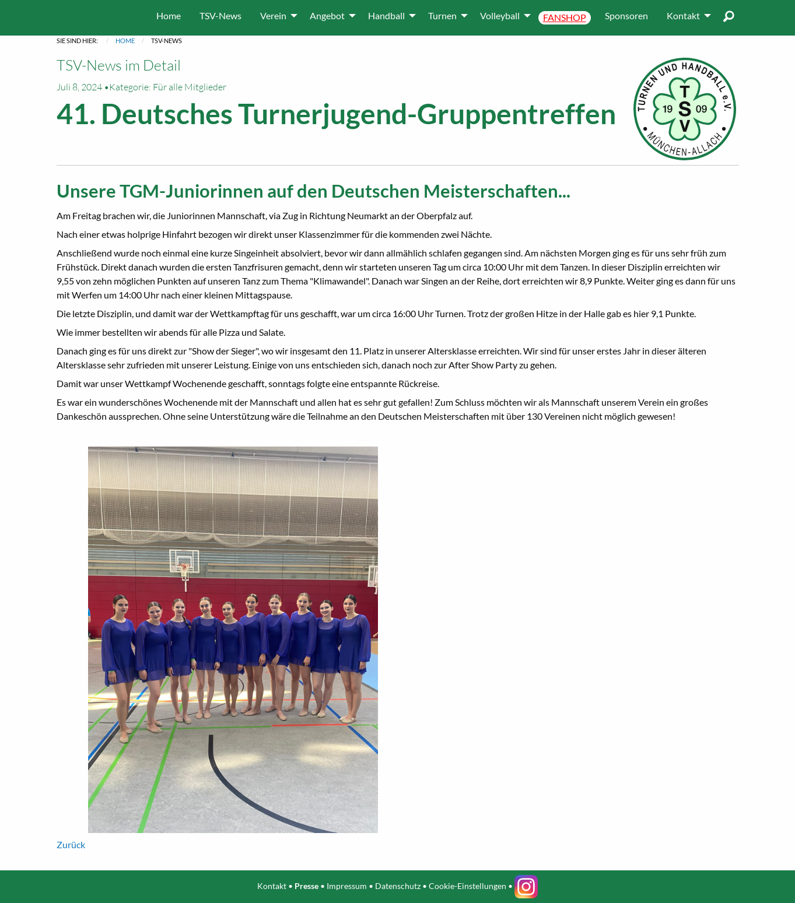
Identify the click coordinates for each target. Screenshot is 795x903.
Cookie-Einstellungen (467, 885)
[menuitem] (168, 16)
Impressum (347, 885)
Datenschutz (398, 885)
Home (125, 40)
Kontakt (271, 885)
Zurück (71, 844)
